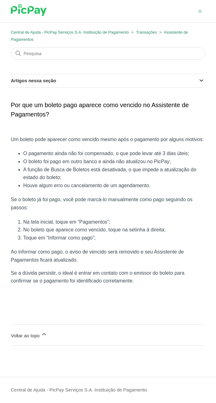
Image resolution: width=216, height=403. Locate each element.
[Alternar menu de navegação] (200, 10)
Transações (146, 32)
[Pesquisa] (108, 53)
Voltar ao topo (29, 334)
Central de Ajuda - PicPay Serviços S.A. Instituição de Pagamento (70, 32)
